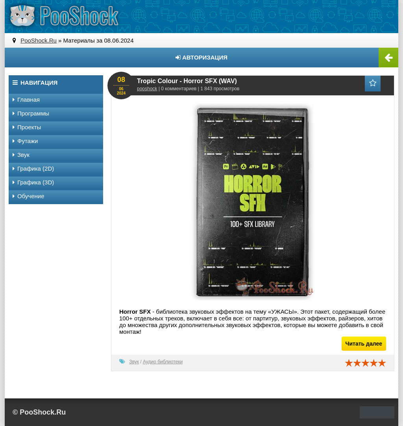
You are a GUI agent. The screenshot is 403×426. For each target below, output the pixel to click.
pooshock (147, 88)
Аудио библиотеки (163, 362)
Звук (134, 362)
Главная (26, 99)
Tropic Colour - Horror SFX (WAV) (187, 81)
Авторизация (201, 57)
